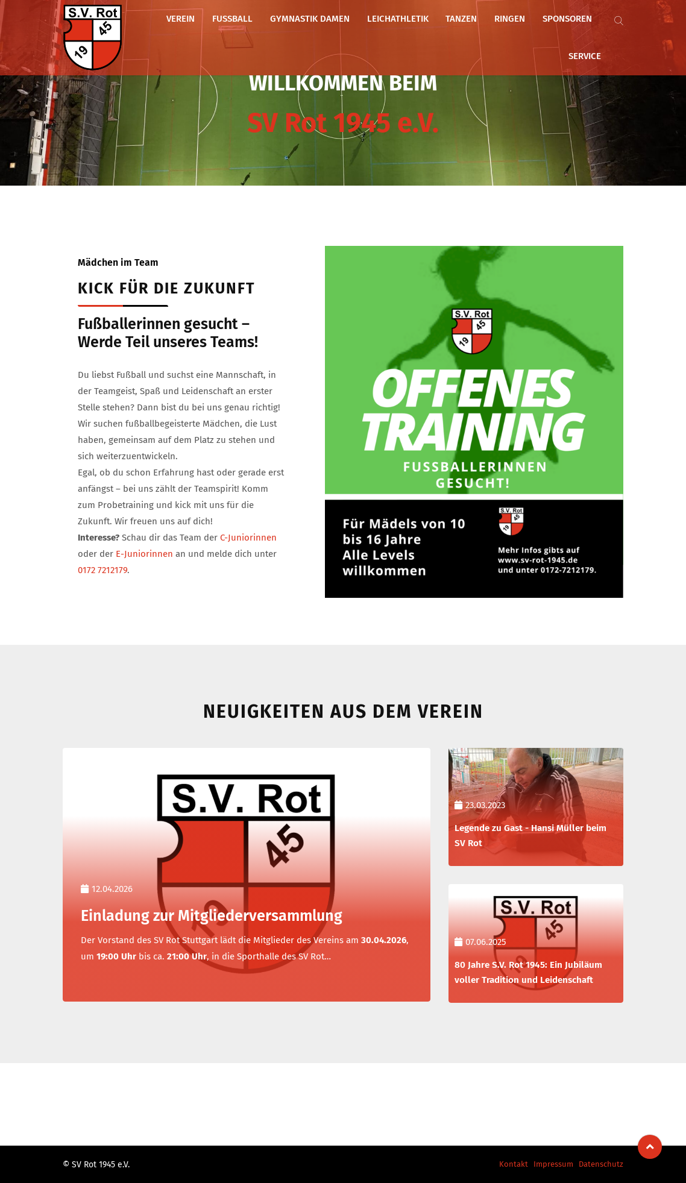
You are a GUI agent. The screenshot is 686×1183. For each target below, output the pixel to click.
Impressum (553, 1164)
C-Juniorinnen (248, 537)
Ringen (489, 34)
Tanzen (449, 34)
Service (589, 34)
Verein (202, 34)
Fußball (245, 34)
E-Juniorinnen (144, 553)
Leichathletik (394, 34)
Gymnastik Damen (314, 34)
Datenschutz (601, 1164)
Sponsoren (539, 34)
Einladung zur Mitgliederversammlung (226, 915)
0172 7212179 (102, 570)
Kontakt (513, 1164)
